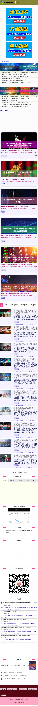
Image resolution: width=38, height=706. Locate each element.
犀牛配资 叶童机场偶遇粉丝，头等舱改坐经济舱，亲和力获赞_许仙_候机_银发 (25, 376)
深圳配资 (16, 450)
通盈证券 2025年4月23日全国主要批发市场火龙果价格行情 (15, 293)
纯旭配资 (16, 435)
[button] (1, 516)
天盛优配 (3, 689)
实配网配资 (4, 270)
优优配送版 (17, 369)
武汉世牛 (16, 465)
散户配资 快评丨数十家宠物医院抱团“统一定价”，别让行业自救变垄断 (16, 628)
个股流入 (20, 480)
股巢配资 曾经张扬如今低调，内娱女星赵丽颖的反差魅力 (14, 206)
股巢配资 (3, 212)
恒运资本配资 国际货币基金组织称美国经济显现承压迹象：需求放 (16, 150)
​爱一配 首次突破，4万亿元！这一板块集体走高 (13, 678)
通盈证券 (3, 297)
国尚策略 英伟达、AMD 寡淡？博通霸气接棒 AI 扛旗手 (15, 102)
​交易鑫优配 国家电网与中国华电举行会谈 (12, 672)
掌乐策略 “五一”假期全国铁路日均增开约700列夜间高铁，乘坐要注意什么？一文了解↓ (26, 312)
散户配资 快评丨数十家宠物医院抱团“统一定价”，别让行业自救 (16, 235)
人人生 (3, 183)
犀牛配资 (16, 386)
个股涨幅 (4, 480)
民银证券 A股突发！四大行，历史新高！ (11, 78)
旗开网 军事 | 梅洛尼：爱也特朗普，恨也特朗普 (13, 72)
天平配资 (16, 339)
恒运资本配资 (4, 156)
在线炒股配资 (23, 689)
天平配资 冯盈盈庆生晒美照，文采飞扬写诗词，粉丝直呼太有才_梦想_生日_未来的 (25, 393)
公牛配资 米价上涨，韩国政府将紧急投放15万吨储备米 (15, 106)
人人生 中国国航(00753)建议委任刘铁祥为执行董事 (13, 179)
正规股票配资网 (33, 689)
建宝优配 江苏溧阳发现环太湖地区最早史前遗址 (13, 80)
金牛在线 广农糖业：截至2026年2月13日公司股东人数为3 (15, 98)
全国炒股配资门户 (12, 689)
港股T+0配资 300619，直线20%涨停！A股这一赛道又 (14, 74)
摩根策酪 (16, 418)
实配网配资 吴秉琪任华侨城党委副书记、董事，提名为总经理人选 (16, 264)
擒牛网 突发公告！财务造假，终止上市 (11, 100)
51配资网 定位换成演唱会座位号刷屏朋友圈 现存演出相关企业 (16, 104)
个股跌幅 (12, 480)
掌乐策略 (16, 322)
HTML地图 (26, 699)
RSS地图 (21, 699)
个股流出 (28, 480)
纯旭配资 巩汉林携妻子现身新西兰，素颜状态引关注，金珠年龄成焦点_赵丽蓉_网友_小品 (25, 425)
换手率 (34, 480)
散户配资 (3, 241)
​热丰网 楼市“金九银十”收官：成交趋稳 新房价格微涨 (14, 675)
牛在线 (16, 354)
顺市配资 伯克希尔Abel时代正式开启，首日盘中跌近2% (15, 76)
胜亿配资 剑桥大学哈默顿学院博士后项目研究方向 (14, 96)
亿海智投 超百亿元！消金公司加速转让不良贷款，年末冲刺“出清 (17, 82)
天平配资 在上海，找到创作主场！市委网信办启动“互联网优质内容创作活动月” (25, 329)
